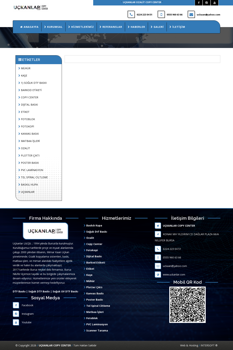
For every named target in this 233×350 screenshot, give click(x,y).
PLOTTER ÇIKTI (29, 155)
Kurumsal (53, 27)
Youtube (22, 322)
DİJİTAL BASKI (28, 104)
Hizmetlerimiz (81, 27)
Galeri (157, 27)
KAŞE (22, 75)
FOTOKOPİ (26, 126)
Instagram (23, 314)
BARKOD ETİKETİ (30, 90)
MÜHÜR (24, 68)
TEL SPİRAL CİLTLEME (33, 177)
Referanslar (111, 27)
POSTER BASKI (28, 162)
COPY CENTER (28, 97)
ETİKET (23, 112)
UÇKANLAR (26, 192)
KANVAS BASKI (28, 133)
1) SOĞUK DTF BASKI (32, 83)
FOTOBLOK (26, 119)
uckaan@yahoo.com (171, 266)
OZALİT (24, 148)
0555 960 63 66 (168, 257)
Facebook (23, 305)
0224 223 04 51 (168, 249)
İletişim (177, 27)
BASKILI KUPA (28, 184)
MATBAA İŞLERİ (29, 141)
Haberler (136, 27)
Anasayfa (29, 27)
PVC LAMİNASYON (30, 170)
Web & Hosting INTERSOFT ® (199, 345)
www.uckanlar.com (170, 274)
